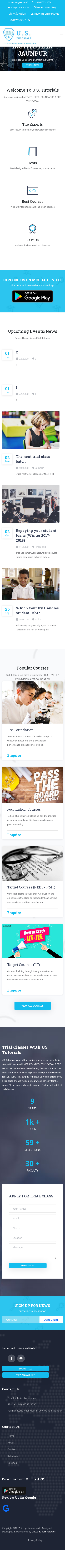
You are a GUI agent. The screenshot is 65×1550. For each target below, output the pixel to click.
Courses (12, 1463)
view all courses (33, 1005)
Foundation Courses (24, 809)
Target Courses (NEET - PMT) (31, 887)
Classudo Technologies (44, 1531)
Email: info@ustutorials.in (22, 1398)
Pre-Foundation (20, 730)
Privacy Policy (35, 1540)
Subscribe (51, 1319)
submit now (27, 1265)
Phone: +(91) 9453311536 (22, 1404)
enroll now (38, 65)
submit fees (25, 1368)
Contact (12, 1449)
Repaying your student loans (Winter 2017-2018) (36, 535)
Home (11, 1435)
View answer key (25, 1374)
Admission (13, 1456)
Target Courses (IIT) (23, 964)
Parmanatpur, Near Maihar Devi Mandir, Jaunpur (35, 1410)
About (11, 1442)
